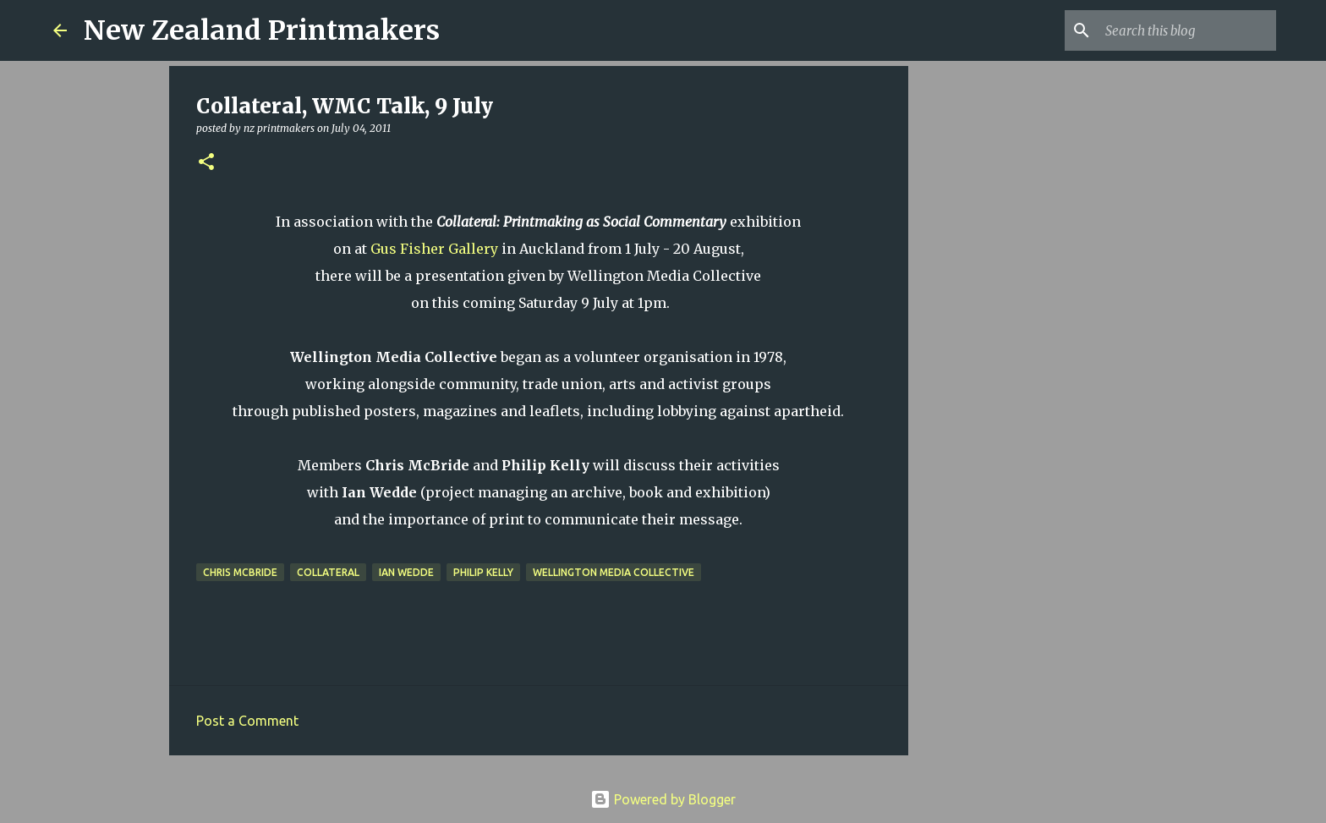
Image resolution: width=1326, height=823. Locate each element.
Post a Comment (247, 720)
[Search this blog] (1187, 30)
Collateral (328, 572)
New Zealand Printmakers (262, 30)
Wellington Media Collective (613, 572)
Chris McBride (240, 572)
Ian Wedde (406, 572)
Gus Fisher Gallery (434, 248)
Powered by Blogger (663, 799)
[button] (206, 162)
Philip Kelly (483, 572)
